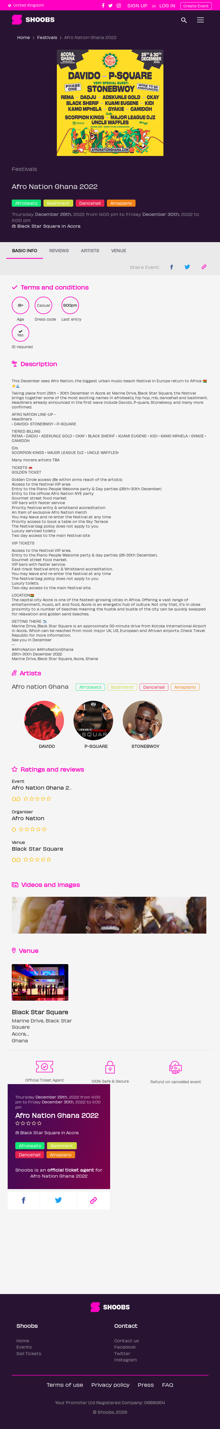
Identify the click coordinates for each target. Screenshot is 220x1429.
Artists (90, 250)
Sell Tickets (28, 1353)
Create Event (196, 6)
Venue (118, 250)
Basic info (24, 250)
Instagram (125, 1359)
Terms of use (65, 1384)
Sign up (137, 5)
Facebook (125, 1346)
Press (146, 1384)
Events (24, 1346)
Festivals (47, 37)
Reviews (59, 250)
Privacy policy (110, 1384)
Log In (167, 5)
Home (23, 37)
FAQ (167, 1384)
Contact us (126, 1340)
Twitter (122, 1353)
